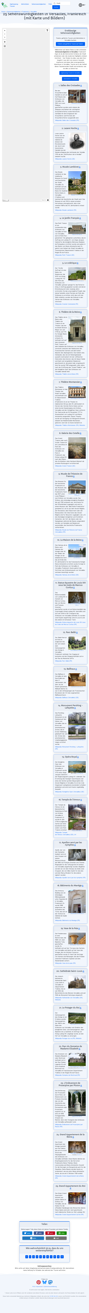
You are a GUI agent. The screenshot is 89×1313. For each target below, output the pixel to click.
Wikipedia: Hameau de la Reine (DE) (67, 575)
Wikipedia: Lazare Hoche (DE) (65, 159)
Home (3, 11)
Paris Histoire (73, 1024)
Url (75, 834)
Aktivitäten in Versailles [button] (70, 78)
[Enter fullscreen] (4, 46)
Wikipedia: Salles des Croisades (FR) (67, 120)
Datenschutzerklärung (50, 1286)
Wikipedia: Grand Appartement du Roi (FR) (69, 1214)
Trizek (73, 830)
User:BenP (73, 686)
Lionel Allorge (73, 398)
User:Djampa (80, 494)
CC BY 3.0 (82, 944)
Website (82, 425)
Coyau (73, 234)
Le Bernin (70, 603)
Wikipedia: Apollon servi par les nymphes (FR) (70, 877)
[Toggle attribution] (48, 200)
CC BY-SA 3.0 (79, 103)
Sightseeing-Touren (14, 5)
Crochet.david (73, 280)
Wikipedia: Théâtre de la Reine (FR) (66, 374)
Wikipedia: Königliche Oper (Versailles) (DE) (69, 792)
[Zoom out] (4, 34)
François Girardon (78, 603)
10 (62, 1256)
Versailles (34, 11)
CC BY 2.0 (79, 1154)
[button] (27, 1233)
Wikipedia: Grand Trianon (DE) (65, 466)
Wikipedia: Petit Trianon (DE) (64, 255)
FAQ (50, 4)
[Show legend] (47, 30)
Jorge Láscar (73, 1153)
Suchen (56, 7)
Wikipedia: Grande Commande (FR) (66, 304)
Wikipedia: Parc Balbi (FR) (63, 661)
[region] (26, 115)
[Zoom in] (4, 30)
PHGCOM (74, 103)
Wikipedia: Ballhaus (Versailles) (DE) (67, 697)
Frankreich (25, 11)
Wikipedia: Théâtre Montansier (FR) (67, 425)
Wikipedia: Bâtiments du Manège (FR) (67, 920)
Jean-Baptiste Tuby (74, 944)
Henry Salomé (73, 650)
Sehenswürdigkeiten (39, 4)
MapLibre (44, 200)
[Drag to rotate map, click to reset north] (4, 37)
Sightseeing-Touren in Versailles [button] (70, 73)
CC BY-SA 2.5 (80, 686)
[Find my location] (4, 42)
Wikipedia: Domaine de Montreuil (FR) (67, 1075)
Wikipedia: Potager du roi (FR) (65, 1038)
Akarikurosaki (73, 913)
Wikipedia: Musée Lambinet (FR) (65, 210)
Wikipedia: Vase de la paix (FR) (65, 963)
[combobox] (61, 3)
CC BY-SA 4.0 (80, 913)
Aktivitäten (25, 4)
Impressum (39, 1286)
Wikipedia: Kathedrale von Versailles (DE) (69, 997)
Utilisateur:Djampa (73, 494)
